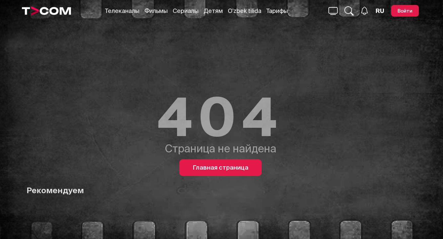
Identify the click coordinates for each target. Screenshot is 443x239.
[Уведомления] (364, 11)
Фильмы (156, 10)
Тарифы (277, 10)
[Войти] (405, 11)
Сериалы (186, 10)
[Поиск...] (333, 11)
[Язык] (380, 11)
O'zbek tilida (244, 10)
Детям (213, 10)
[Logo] (46, 11)
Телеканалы (122, 10)
